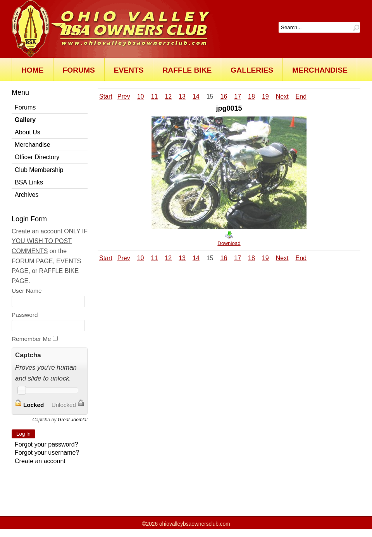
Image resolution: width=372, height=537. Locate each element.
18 (251, 96)
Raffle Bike (187, 70)
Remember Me (31, 338)
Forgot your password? (46, 444)
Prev (123, 96)
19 (265, 96)
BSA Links (29, 182)
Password (25, 314)
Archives (26, 194)
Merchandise (320, 70)
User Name (27, 290)
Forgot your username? (47, 452)
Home (32, 70)
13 (182, 96)
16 (223, 96)
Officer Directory (37, 157)
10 (140, 96)
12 (168, 96)
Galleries (252, 70)
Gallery (25, 119)
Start (105, 96)
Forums (79, 70)
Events (129, 70)
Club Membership (39, 170)
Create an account (40, 461)
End (301, 96)
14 (196, 96)
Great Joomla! (73, 419)
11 (154, 96)
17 (237, 96)
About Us (27, 132)
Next (282, 96)
